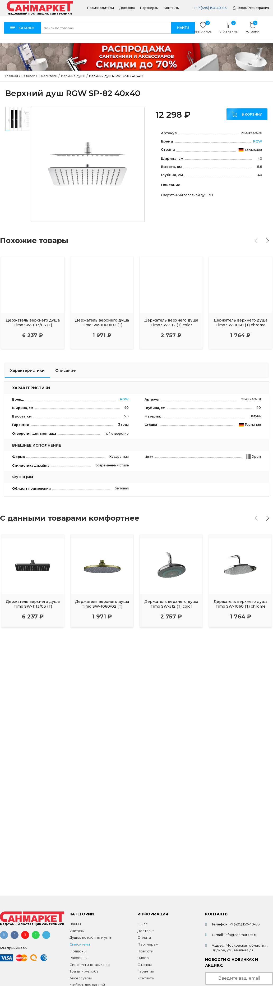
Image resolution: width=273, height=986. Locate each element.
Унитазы (77, 931)
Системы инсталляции (90, 964)
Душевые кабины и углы (91, 937)
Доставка (127, 8)
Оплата (144, 937)
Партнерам (149, 8)
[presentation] (256, 240)
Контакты (171, 8)
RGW (257, 141)
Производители (100, 8)
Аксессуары (81, 978)
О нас (142, 924)
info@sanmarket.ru (241, 935)
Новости (145, 951)
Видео (143, 958)
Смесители (80, 944)
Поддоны (78, 951)
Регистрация (258, 8)
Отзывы (144, 964)
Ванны (75, 924)
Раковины (78, 958)
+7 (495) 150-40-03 (210, 8)
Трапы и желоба (84, 971)
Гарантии (145, 971)
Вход (242, 8)
